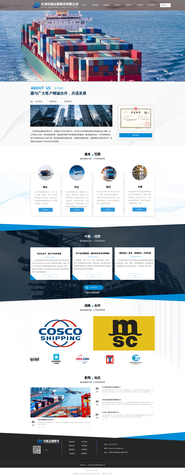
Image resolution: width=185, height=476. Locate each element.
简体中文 (163, 5)
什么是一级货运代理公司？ (110, 412)
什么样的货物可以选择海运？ (111, 387)
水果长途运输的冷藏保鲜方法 (111, 400)
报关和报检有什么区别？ (46, 420)
